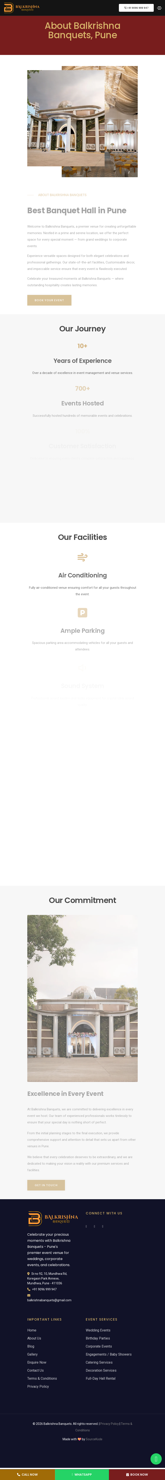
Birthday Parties (98, 1338)
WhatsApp (82, 1474)
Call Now (27, 1474)
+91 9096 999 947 (136, 8)
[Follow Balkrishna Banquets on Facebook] (89, 1226)
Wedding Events (98, 1330)
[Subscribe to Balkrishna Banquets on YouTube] (105, 1226)
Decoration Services (101, 1370)
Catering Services (99, 1362)
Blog (30, 1346)
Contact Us (35, 1370)
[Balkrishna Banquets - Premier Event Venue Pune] (21, 8)
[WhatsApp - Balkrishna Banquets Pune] (156, 1459)
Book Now (137, 1474)
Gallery (32, 1354)
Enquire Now (36, 1362)
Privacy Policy (38, 1386)
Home (31, 1330)
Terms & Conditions (42, 1378)
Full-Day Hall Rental (100, 1378)
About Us (34, 1338)
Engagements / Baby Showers (109, 1354)
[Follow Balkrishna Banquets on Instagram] (97, 1226)
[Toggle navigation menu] (159, 8)
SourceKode (94, 1439)
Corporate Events (99, 1346)
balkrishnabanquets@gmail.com (49, 1300)
